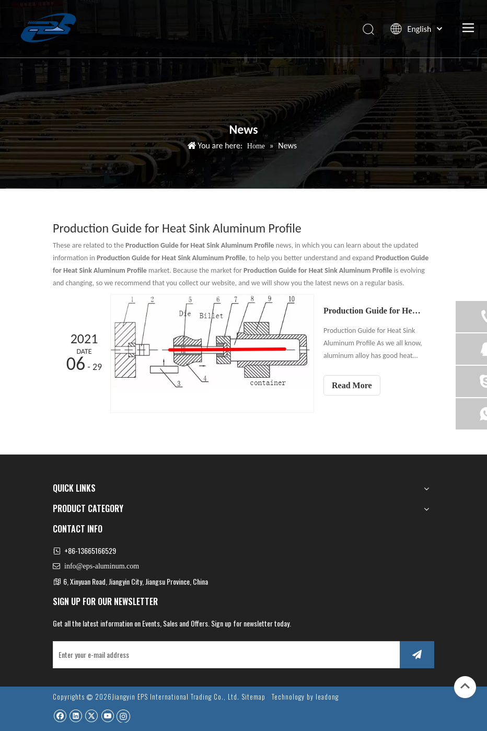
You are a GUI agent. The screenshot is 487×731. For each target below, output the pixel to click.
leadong (327, 696)
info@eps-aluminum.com (101, 566)
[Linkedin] (75, 715)
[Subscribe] (417, 654)
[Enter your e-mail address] (224, 655)
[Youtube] (107, 715)
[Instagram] (123, 716)
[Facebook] (59, 715)
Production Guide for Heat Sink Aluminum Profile (373, 310)
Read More (352, 385)
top (465, 686)
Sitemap (253, 696)
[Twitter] (91, 715)
